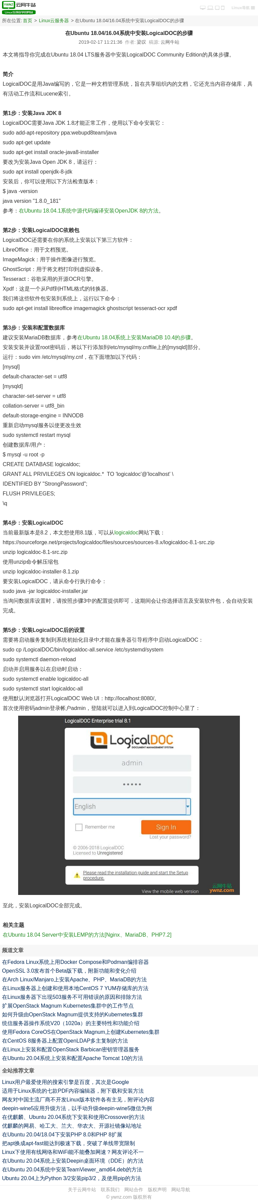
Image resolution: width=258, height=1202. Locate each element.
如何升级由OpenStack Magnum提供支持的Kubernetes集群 (72, 1014)
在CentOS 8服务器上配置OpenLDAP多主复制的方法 (65, 1041)
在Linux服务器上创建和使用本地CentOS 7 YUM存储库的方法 (75, 988)
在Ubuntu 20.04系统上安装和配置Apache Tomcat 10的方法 (72, 1058)
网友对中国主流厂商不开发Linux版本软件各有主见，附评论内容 (78, 1099)
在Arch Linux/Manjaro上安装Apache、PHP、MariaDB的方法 (74, 979)
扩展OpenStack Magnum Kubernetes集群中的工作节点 (68, 1006)
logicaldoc (126, 532)
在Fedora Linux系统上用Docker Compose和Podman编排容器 (75, 962)
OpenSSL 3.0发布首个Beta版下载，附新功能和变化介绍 (69, 971)
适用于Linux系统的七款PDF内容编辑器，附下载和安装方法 (73, 1091)
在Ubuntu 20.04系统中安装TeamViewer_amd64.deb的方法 (72, 1169)
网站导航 (180, 1189)
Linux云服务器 (54, 20)
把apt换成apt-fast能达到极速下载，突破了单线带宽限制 (68, 1143)
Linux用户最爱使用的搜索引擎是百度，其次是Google (65, 1082)
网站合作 (133, 1189)
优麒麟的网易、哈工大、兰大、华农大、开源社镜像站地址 (72, 1126)
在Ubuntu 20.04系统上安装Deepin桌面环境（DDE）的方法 (72, 1161)
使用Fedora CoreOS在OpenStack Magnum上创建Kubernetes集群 (81, 1032)
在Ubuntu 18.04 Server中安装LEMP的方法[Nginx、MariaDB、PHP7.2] (87, 935)
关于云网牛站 (82, 1189)
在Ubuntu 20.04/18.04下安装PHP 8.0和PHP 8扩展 (62, 1134)
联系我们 (110, 1189)
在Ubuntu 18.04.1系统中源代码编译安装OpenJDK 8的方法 (89, 211)
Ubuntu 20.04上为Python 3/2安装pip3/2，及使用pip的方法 (71, 1178)
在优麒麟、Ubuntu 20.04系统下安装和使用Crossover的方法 (73, 1117)
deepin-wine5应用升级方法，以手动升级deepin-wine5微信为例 (77, 1108)
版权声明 (157, 1189)
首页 (27, 20)
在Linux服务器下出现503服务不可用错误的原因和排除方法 (72, 997)
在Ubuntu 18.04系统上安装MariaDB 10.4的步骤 (134, 337)
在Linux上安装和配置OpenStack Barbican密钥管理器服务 (70, 1049)
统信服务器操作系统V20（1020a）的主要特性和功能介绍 (70, 1023)
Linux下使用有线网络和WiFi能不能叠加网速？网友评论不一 (73, 1152)
